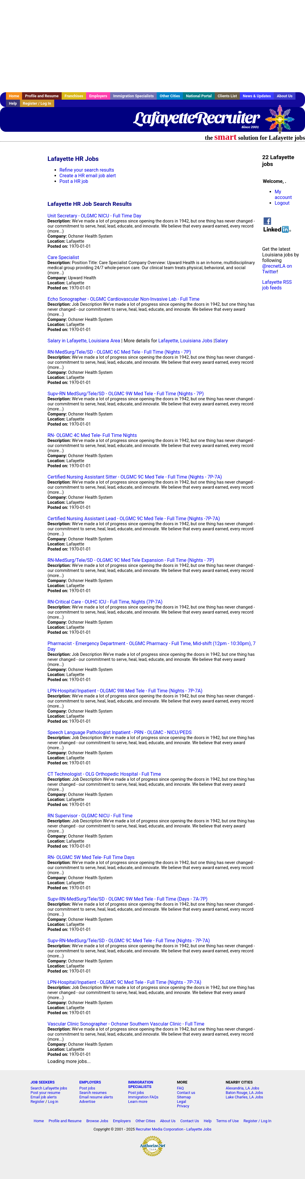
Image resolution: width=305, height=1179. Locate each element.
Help (13, 103)
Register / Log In (37, 103)
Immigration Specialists (133, 96)
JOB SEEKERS (42, 1082)
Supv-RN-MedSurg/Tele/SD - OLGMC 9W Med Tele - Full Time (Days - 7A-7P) (128, 899)
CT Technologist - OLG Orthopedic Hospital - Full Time (104, 774)
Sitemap (184, 1097)
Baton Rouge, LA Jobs (244, 1092)
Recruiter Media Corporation (159, 1129)
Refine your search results (87, 170)
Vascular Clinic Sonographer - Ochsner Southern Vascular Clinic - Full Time (126, 1024)
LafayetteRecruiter (196, 117)
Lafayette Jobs (198, 1129)
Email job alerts (43, 1097)
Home (14, 96)
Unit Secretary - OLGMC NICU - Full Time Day (94, 216)
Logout (282, 203)
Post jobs (87, 1088)
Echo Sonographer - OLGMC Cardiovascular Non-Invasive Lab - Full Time (124, 299)
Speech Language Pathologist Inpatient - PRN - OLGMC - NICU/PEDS (120, 732)
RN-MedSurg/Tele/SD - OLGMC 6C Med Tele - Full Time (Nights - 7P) (119, 352)
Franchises (74, 96)
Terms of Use (227, 1121)
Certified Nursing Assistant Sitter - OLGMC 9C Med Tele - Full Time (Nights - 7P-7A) (135, 477)
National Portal (198, 96)
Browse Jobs (97, 1121)
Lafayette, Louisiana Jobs (185, 341)
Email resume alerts (96, 1097)
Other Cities (170, 96)
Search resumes (93, 1092)
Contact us (186, 1092)
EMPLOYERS (90, 1082)
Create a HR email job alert (88, 175)
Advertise (87, 1101)
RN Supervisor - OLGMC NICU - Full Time (90, 816)
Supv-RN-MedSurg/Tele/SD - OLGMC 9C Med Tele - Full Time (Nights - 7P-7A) (129, 940)
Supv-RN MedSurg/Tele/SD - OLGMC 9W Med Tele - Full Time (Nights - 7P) (126, 393)
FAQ (180, 1088)
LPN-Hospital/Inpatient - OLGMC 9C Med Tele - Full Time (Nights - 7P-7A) (124, 982)
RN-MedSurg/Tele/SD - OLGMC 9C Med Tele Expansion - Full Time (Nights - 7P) (131, 560)
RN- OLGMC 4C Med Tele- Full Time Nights (92, 435)
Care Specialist (63, 257)
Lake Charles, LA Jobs (244, 1097)
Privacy (183, 1106)
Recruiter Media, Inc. (282, 122)
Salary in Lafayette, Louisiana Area (84, 341)
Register (37, 1101)
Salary (221, 341)
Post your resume (45, 1092)
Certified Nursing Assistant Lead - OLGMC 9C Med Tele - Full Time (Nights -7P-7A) (134, 518)
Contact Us (189, 1121)
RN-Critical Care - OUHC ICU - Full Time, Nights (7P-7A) (105, 602)
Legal (181, 1101)
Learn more (137, 1101)
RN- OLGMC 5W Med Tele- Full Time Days (91, 857)
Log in (53, 1101)
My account (283, 194)
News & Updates (257, 96)
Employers (98, 96)
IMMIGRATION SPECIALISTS (140, 1084)
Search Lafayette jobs (48, 1088)
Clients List (227, 96)
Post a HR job (74, 181)
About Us (284, 96)
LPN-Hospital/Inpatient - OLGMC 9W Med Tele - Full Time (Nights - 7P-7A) (125, 691)
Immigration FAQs (143, 1097)
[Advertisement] (152, 46)
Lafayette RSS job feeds (277, 285)
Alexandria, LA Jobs (242, 1088)
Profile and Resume (42, 96)
